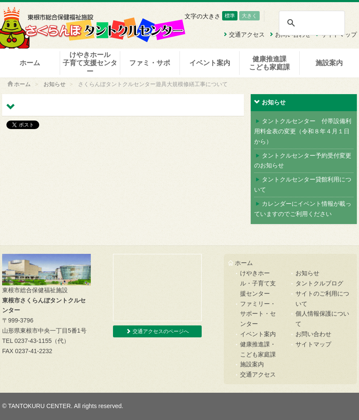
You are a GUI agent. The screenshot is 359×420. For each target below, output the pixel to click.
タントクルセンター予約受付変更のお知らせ (302, 160)
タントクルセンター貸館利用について (302, 184)
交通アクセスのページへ (157, 331)
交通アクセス (258, 374)
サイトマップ (313, 344)
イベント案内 (209, 62)
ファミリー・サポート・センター (258, 314)
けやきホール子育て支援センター (90, 63)
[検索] (311, 23)
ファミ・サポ (149, 62)
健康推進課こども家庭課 (269, 63)
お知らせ (54, 84)
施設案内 (329, 62)
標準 (230, 16)
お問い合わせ (313, 334)
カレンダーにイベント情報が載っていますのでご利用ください (302, 208)
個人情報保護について (322, 318)
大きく (249, 16)
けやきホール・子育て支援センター (258, 283)
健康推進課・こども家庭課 (258, 349)
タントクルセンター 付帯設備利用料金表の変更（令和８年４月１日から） (302, 131)
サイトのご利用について (322, 298)
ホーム (30, 62)
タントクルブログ (319, 283)
